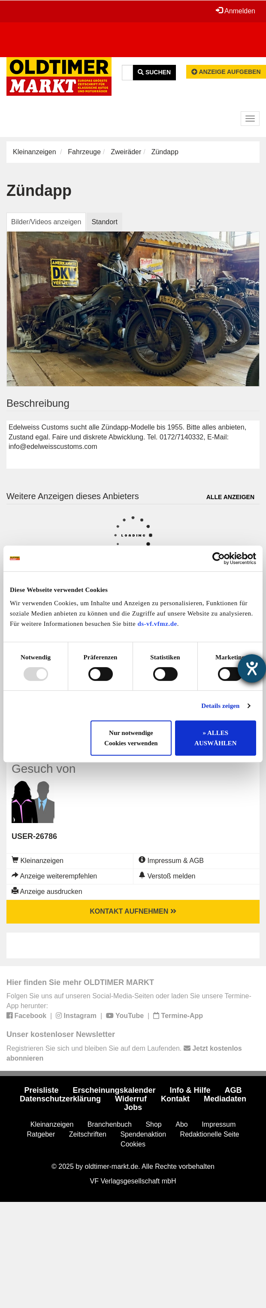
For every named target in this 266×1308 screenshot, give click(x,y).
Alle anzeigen (230, 497)
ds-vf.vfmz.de (157, 623)
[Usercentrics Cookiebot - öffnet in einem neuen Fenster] (218, 558)
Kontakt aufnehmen (133, 911)
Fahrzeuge (84, 151)
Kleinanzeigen (34, 151)
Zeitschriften (87, 1134)
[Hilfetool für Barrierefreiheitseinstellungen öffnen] (252, 668)
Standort (104, 222)
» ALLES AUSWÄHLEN (215, 738)
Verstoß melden (167, 876)
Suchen (154, 72)
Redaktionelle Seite (209, 1134)
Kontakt (175, 1099)
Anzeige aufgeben (226, 71)
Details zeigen (220, 705)
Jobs (133, 1107)
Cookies (133, 1144)
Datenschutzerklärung (60, 1099)
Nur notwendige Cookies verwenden (131, 738)
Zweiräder (126, 151)
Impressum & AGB (171, 860)
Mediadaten (225, 1099)
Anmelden (235, 11)
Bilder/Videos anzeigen (46, 222)
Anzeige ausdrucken (47, 891)
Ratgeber (41, 1134)
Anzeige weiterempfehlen (54, 876)
